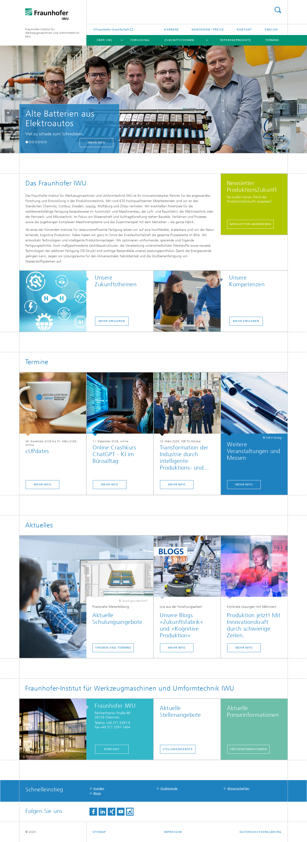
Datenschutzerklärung (261, 832)
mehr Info (96, 142)
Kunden (99, 788)
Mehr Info (42, 484)
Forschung (139, 40)
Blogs (97, 793)
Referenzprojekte (235, 40)
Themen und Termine (113, 647)
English (271, 29)
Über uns (104, 40)
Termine (272, 40)
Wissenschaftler (238, 788)
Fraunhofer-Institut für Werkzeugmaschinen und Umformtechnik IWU (52, 33)
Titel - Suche (278, 10)
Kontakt (244, 29)
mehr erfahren (112, 321)
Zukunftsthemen (179, 40)
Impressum (173, 832)
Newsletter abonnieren (250, 224)
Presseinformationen (248, 749)
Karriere (171, 29)
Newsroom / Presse (208, 29)
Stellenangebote (178, 749)
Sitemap (99, 832)
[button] (26, 142)
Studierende (168, 788)
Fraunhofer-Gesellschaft (112, 29)
